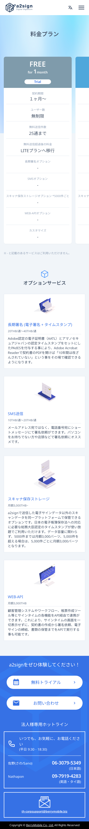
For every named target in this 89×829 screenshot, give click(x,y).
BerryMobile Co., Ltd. (40, 825)
